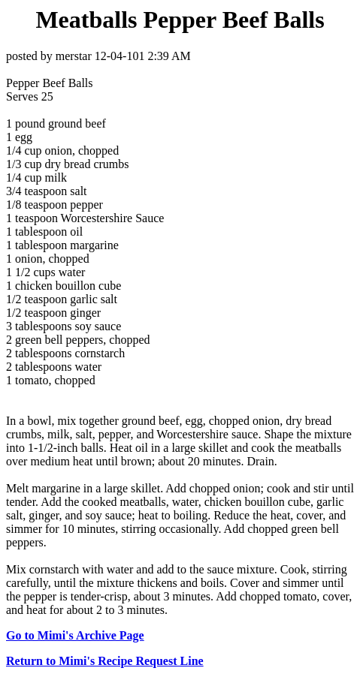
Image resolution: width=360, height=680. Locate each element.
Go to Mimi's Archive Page (75, 635)
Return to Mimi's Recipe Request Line (105, 660)
